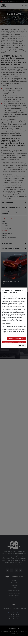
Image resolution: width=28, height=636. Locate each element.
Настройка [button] (22, 345)
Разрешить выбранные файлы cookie (14, 342)
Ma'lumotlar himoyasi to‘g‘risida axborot (15, 328)
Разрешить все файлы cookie (16, 338)
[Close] (26, 291)
